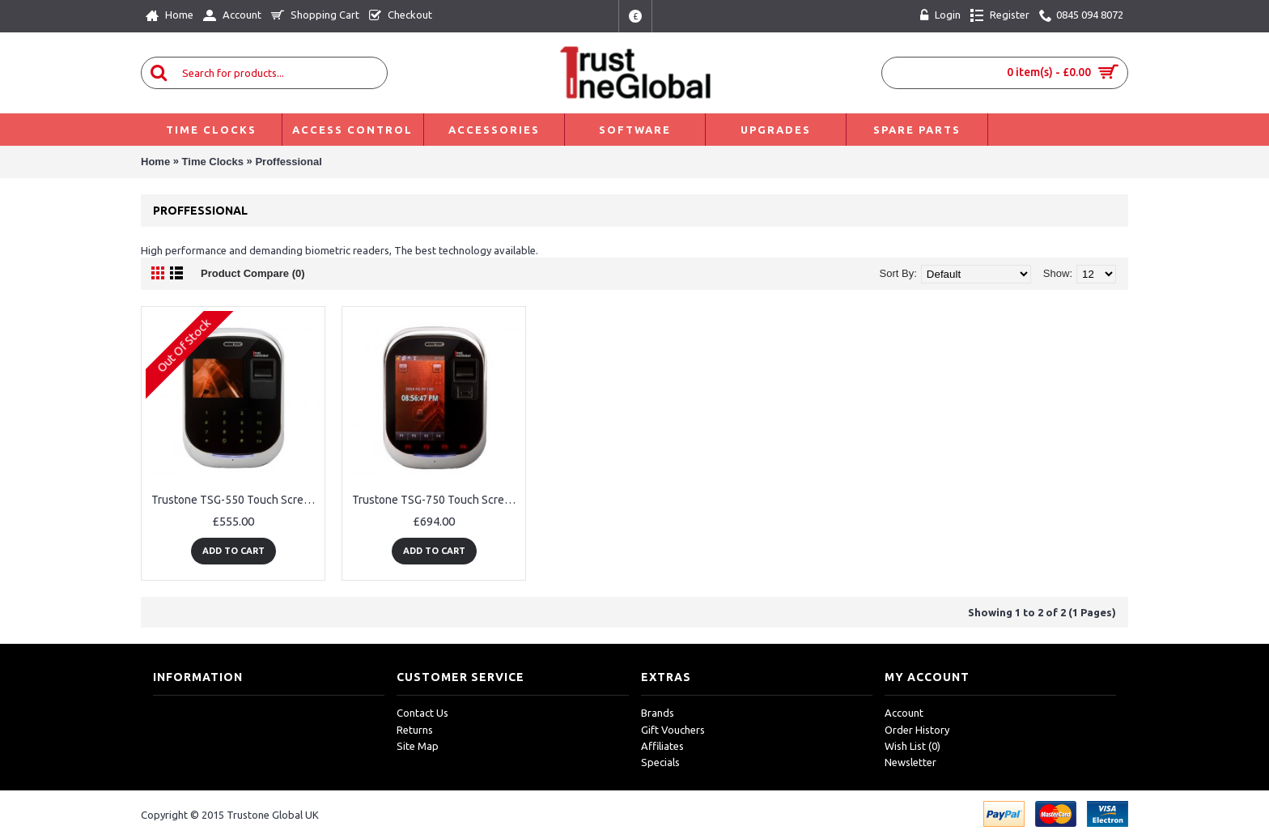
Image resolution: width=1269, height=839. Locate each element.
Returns (415, 729)
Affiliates (662, 746)
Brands (657, 712)
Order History (917, 729)
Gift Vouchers (673, 729)
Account (904, 712)
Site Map (418, 746)
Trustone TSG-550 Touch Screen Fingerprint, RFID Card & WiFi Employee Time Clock (235, 499)
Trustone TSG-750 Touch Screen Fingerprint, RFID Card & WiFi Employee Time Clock (436, 499)
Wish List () (912, 746)
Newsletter (910, 762)
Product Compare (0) (253, 273)
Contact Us (422, 712)
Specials (660, 762)
